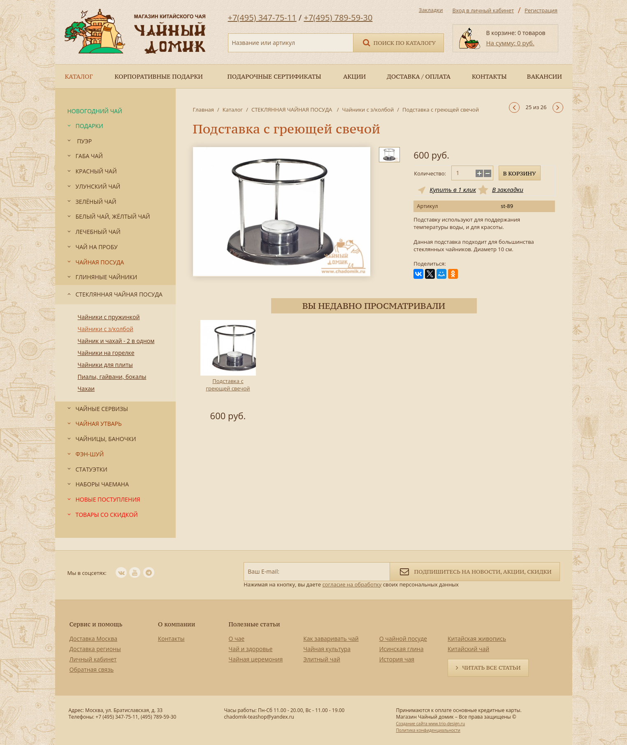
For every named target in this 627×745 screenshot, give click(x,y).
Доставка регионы (95, 649)
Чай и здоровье (251, 649)
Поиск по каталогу (398, 42)
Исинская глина (401, 649)
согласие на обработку (351, 584)
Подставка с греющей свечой (228, 384)
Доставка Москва (94, 638)
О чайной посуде (403, 638)
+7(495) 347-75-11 (262, 17)
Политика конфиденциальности (428, 730)
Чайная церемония (256, 659)
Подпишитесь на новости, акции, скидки (474, 571)
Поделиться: (429, 263)
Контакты (171, 638)
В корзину (519, 173)
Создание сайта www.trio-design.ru (430, 723)
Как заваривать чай (331, 638)
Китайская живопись (477, 638)
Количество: (430, 173)
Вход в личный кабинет (483, 10)
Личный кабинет (93, 659)
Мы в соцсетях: (87, 573)
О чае (237, 638)
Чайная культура (327, 649)
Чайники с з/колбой (368, 109)
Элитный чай (321, 659)
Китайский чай (468, 649)
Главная (203, 109)
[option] (228, 372)
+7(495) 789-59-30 (338, 17)
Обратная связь (92, 669)
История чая (396, 659)
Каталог (233, 109)
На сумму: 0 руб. (510, 43)
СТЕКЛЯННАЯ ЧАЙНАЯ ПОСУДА (292, 109)
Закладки (431, 10)
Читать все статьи (491, 667)
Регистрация (541, 10)
